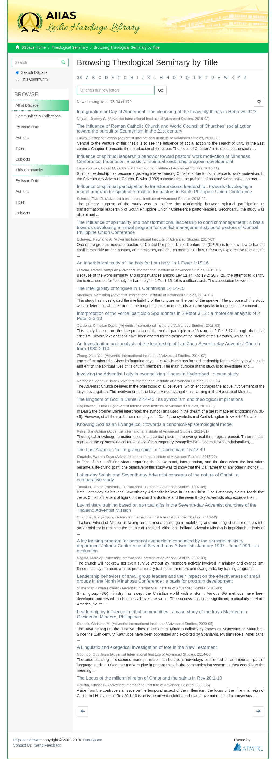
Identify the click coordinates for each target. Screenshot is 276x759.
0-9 (79, 77)
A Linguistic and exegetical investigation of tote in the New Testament (147, 647)
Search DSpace (31, 72)
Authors (22, 137)
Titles (20, 148)
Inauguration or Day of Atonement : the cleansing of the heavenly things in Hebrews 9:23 (166, 111)
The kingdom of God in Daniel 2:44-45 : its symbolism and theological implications (160, 399)
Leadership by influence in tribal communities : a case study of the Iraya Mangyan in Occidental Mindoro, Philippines (162, 614)
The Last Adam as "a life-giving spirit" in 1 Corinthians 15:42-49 (141, 449)
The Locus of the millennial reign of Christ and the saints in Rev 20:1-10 (149, 678)
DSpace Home (33, 47)
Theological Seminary (70, 47)
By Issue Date (27, 127)
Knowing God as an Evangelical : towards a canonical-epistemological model (155, 424)
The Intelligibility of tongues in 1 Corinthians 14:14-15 (131, 288)
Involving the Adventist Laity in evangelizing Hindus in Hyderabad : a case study (158, 374)
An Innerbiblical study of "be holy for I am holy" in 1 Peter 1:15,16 (143, 263)
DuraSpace (92, 740)
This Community (32, 79)
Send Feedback (48, 745)
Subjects (23, 159)
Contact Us (22, 745)
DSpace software (27, 740)
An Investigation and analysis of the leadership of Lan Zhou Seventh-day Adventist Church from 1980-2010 (168, 346)
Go (160, 90)
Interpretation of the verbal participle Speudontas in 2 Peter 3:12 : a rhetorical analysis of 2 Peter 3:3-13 (168, 316)
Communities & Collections (38, 116)
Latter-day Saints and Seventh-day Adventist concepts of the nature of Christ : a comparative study (158, 477)
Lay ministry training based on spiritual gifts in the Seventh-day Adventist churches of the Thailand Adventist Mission (166, 508)
